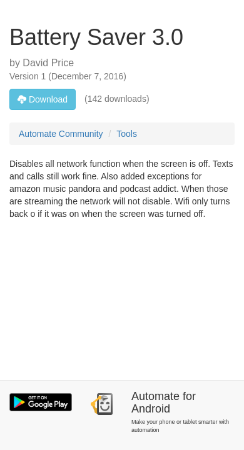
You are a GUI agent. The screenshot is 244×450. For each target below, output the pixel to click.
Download (43, 99)
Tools (126, 134)
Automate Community (61, 134)
